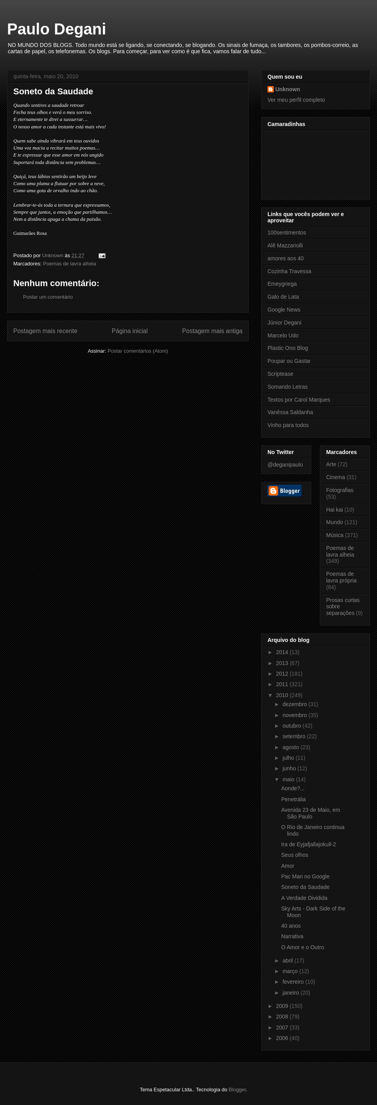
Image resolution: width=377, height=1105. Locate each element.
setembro (294, 736)
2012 (283, 674)
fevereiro (293, 982)
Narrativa (292, 936)
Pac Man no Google (305, 876)
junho (289, 768)
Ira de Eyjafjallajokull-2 (308, 844)
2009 (283, 1006)
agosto (291, 747)
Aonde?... (293, 788)
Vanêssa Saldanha (290, 412)
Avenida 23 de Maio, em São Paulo (310, 813)
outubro (292, 726)
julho (288, 758)
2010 (283, 695)
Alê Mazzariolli (285, 245)
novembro (295, 715)
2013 (283, 663)
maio (289, 779)
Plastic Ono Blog (287, 348)
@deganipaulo (285, 464)
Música (334, 535)
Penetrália (293, 799)
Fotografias (340, 490)
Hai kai (334, 510)
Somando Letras (287, 387)
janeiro (291, 993)
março (290, 971)
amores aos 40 (285, 258)
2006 (283, 1038)
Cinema (335, 477)
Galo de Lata (283, 297)
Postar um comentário (48, 297)
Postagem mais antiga (212, 331)
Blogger (237, 1089)
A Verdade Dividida (304, 898)
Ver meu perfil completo (296, 100)
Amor (287, 866)
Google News (283, 309)
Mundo (334, 522)
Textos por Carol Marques (298, 400)
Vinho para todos (288, 425)
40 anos (291, 926)
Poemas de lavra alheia (69, 264)
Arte (331, 464)
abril (288, 960)
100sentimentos (286, 232)
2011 (283, 684)
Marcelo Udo (282, 335)
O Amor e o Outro (302, 947)
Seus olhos (294, 855)
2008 (283, 1016)
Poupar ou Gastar (289, 361)
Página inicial (130, 331)
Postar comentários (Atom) (138, 351)
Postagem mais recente (45, 331)
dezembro (295, 704)
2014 (283, 652)
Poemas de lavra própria (341, 577)
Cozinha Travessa (289, 271)
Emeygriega (282, 284)
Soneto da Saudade (305, 887)
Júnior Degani (284, 322)
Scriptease (280, 374)
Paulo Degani (56, 29)
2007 (283, 1027)
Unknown (287, 89)
